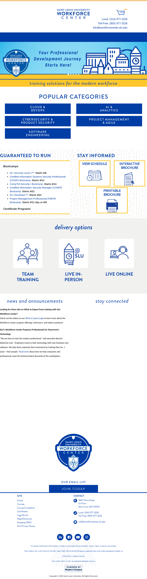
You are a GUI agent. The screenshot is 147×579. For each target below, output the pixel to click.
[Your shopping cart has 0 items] (121, 14)
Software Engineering (38, 133)
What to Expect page (34, 318)
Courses (20, 504)
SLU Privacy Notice (26, 526)
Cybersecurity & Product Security (38, 121)
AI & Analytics (109, 108)
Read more (24, 351)
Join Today (73, 488)
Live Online (119, 274)
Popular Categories (73, 96)
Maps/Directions (24, 518)
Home (20, 500)
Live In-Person (74, 276)
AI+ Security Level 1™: (22, 172)
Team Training (28, 276)
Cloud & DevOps (37, 108)
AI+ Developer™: (19, 194)
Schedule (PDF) (24, 522)
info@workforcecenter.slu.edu (110, 27)
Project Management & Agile (109, 121)
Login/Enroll (22, 515)
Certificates (22, 511)
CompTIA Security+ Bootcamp (26, 184)
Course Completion (26, 508)
